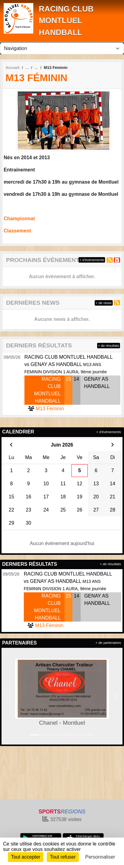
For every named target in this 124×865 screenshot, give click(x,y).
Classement (17, 230)
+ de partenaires (108, 642)
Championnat (19, 218)
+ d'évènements (91, 260)
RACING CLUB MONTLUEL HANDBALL (66, 21)
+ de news (104, 303)
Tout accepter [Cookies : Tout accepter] (25, 857)
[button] (9, 696)
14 (76, 379)
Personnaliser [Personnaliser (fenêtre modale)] (100, 857)
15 (68, 379)
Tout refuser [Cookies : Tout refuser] (62, 857)
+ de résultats (108, 345)
